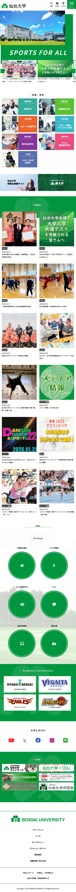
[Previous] (3, 71)
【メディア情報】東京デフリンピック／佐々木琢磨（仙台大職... (56, 511)
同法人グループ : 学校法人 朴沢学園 (37, 873)
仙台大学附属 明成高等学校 (37, 878)
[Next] (73, 71)
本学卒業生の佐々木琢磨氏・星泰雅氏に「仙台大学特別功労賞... (19, 254)
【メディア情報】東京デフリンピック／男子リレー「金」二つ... (19, 511)
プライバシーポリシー (38, 848)
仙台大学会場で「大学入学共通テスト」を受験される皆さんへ (56, 254)
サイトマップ (38, 830)
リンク (38, 836)
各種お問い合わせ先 (38, 861)
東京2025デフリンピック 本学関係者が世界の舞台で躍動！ (56, 459)
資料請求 (38, 854)
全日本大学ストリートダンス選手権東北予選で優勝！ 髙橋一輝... (19, 407)
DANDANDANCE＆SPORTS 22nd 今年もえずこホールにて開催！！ (19, 459)
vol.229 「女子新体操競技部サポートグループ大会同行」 (56, 355)
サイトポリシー (38, 842)
